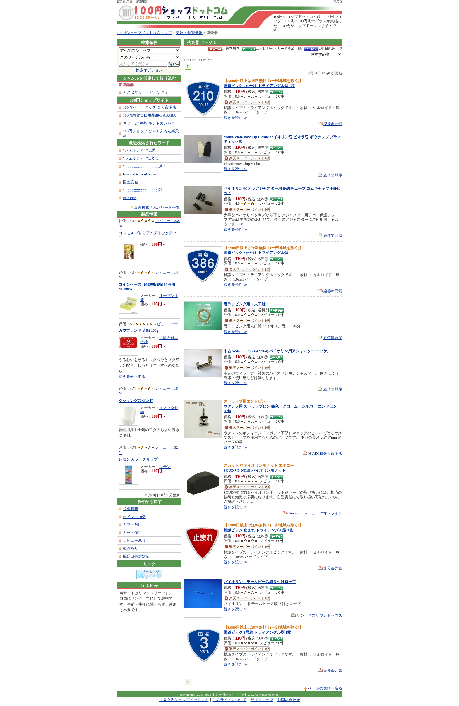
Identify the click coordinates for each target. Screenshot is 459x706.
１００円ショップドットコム (184, 700)
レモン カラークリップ (138, 459)
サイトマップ (262, 700)
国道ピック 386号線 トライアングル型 (256, 253)
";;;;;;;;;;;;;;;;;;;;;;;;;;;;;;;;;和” (143, 190)
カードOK (131, 533)
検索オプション (149, 70)
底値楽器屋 (332, 175)
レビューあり (134, 541)
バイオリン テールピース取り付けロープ (260, 582)
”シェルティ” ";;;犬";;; (141, 158)
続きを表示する (132, 377)
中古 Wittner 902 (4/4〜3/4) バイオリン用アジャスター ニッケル (277, 351)
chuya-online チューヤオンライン (314, 513)
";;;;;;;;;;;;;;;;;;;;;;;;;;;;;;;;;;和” (144, 166)
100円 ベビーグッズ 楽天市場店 (149, 107)
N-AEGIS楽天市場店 (325, 454)
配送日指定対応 (136, 556)
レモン (165, 467)
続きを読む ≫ (235, 118)
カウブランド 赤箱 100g (138, 331)
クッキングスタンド (136, 401)
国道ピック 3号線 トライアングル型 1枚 (257, 632)
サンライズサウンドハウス (319, 615)
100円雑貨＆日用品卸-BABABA (149, 115)
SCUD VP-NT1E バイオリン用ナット (255, 471)
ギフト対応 (132, 525)
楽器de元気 (332, 124)
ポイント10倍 (134, 517)
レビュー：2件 (165, 324)
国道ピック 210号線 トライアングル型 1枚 (259, 86)
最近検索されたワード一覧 (157, 208)
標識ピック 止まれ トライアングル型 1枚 (258, 530)
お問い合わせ (288, 700)
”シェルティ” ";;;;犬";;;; (142, 150)
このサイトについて (230, 700)
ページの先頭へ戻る (325, 688)
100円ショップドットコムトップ (144, 33)
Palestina (129, 198)
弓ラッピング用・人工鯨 (245, 304)
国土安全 (130, 182)
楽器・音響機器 (189, 33)
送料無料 (130, 509)
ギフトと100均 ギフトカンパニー (151, 123)
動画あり (130, 548)
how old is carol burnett (141, 174)
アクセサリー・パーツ (142, 92)
